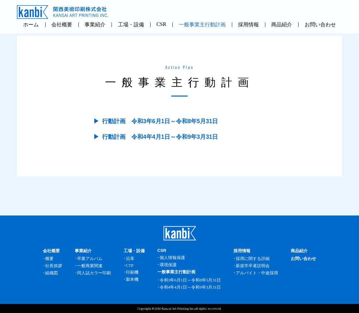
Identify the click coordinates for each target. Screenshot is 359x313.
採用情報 (248, 24)
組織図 (51, 272)
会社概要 (61, 24)
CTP (130, 265)
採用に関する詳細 (253, 258)
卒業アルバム (89, 258)
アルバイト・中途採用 (257, 272)
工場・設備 (131, 24)
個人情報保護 (172, 257)
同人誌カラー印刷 (94, 272)
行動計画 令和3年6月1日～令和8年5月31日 (160, 121)
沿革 (130, 258)
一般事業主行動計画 (202, 24)
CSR (161, 24)
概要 (49, 258)
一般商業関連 (89, 265)
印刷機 (132, 272)
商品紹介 (281, 24)
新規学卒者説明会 (253, 265)
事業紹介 (95, 24)
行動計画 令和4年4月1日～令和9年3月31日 (160, 137)
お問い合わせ (320, 24)
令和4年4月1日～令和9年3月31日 (190, 287)
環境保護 (168, 264)
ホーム (31, 24)
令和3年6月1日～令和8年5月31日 (190, 280)
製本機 (132, 279)
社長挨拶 (53, 265)
